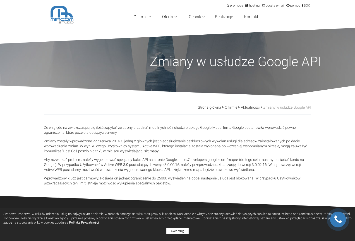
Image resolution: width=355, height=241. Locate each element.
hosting (254, 5)
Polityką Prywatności (84, 222)
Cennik (197, 16)
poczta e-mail (274, 5)
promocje (236, 5)
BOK (306, 5)
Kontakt (251, 16)
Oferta (169, 16)
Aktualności (250, 107)
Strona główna (209, 107)
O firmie (142, 16)
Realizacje (224, 16)
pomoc (295, 5)
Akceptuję (177, 231)
